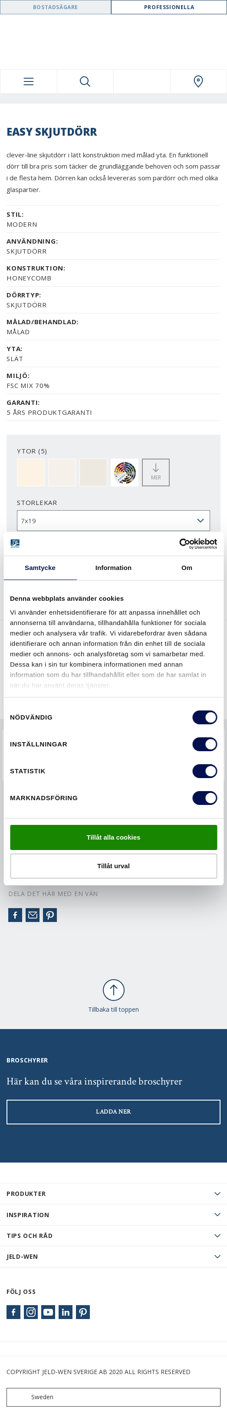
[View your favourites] (142, 81)
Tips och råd (30, 1235)
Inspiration (28, 1215)
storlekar (37, 502)
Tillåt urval (113, 866)
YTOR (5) (32, 450)
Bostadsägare (55, 7)
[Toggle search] (85, 81)
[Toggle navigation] (28, 81)
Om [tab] (186, 567)
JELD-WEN (22, 1256)
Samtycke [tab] (40, 567)
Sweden (31, 1397)
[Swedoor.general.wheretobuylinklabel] (198, 81)
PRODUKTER (26, 1193)
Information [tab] (113, 567)
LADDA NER (113, 1112)
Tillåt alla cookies (114, 837)
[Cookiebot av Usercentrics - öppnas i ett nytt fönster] (179, 544)
